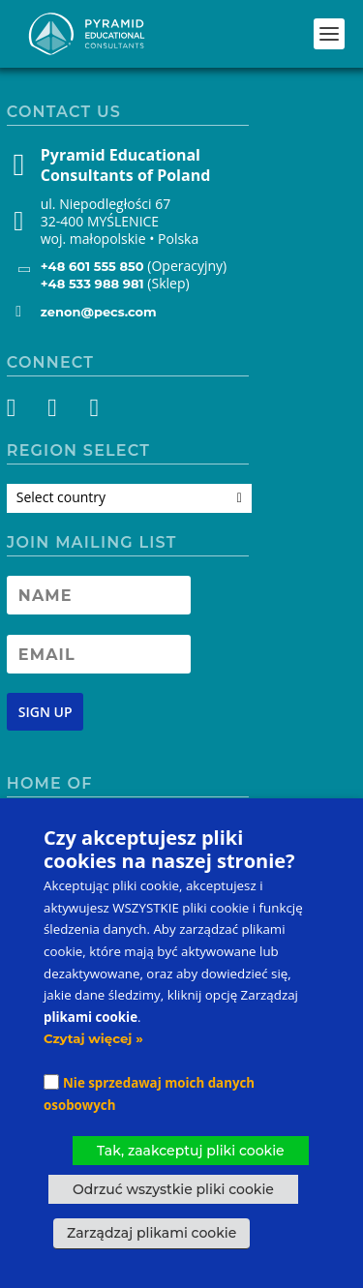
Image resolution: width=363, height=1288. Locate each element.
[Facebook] (23, 411)
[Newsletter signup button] (45, 712)
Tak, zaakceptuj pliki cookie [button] (191, 1150)
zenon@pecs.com (99, 311)
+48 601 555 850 (92, 266)
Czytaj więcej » (93, 1038)
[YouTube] (92, 411)
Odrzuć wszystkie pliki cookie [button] (173, 1189)
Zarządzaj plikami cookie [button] (151, 1233)
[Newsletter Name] (99, 595)
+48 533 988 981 (92, 283)
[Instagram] (58, 411)
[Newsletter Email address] (99, 654)
